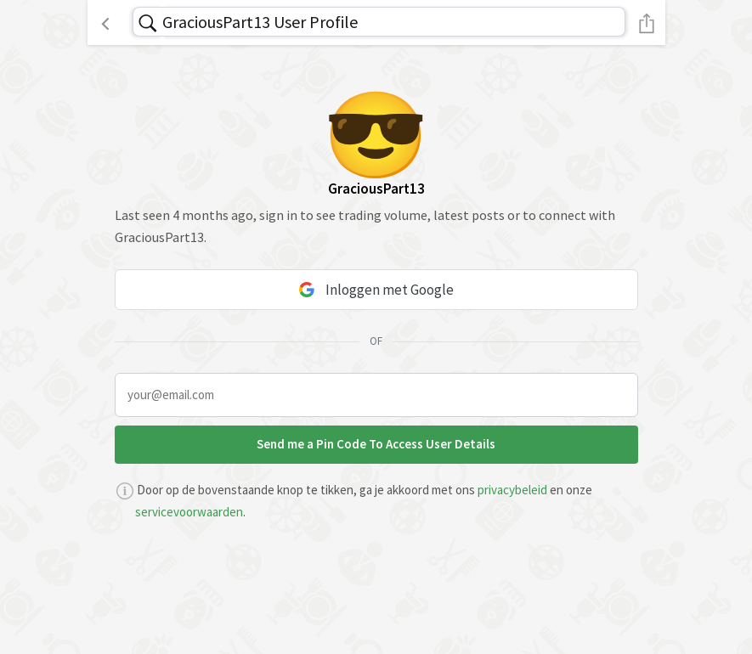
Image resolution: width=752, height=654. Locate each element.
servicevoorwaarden (189, 512)
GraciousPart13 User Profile (260, 21)
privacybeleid (512, 490)
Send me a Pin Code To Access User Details (376, 444)
